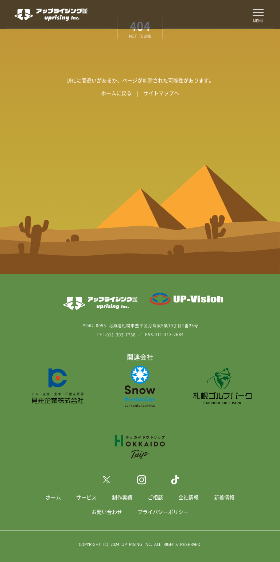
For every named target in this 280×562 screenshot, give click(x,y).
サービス (86, 497)
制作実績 (122, 497)
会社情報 (188, 497)
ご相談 (155, 497)
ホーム (53, 497)
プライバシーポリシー (162, 511)
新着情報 (224, 497)
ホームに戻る (116, 92)
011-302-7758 (121, 334)
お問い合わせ (107, 511)
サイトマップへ (161, 92)
